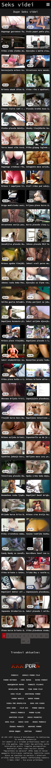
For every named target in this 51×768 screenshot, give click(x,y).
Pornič (39, 731)
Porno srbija (38, 708)
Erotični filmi (16, 717)
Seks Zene (11, 708)
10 (41, 635)
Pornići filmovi (35, 684)
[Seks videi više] (48, 4)
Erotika (28, 731)
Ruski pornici (39, 722)
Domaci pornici (18, 712)
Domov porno (33, 698)
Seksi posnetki (35, 717)
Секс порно (26, 680)
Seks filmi (16, 694)
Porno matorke (10, 680)
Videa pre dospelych (16, 703)
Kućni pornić (41, 680)
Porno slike (34, 712)
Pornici (14, 675)
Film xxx (24, 708)
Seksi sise (23, 722)
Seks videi (15, 760)
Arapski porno (34, 726)
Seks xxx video (37, 703)
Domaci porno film (31, 675)
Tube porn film (35, 689)
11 (46, 635)
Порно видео (14, 731)
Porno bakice (18, 698)
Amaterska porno (32, 694)
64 (23, 641)
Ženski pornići (17, 726)
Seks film (9, 722)
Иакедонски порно (15, 684)
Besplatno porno (16, 689)
